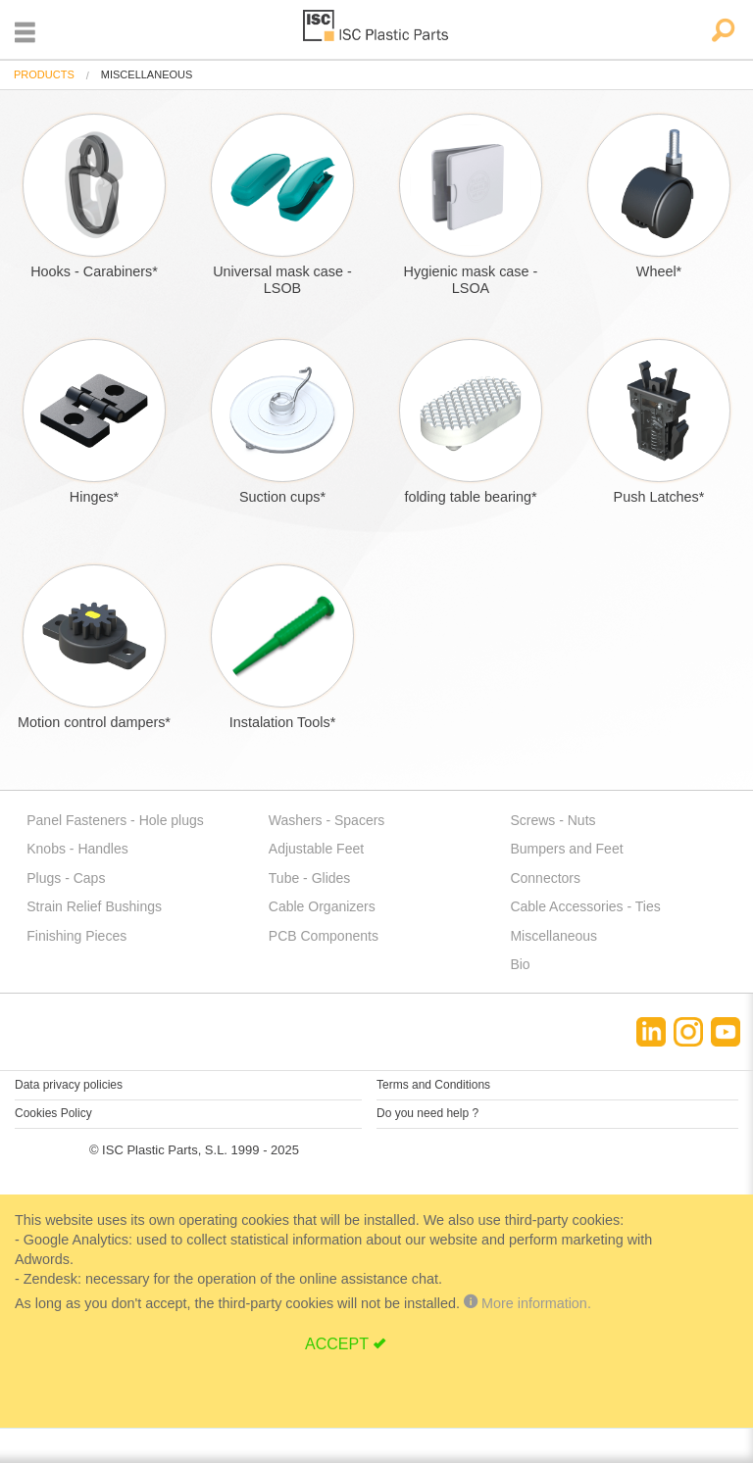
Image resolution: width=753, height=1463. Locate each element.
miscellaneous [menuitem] (147, 75)
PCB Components (323, 936)
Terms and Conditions (433, 1085)
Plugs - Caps (65, 878)
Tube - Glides (310, 878)
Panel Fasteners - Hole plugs (115, 820)
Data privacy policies (69, 1085)
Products (44, 74)
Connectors (545, 878)
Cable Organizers (322, 906)
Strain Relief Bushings (94, 906)
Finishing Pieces (76, 936)
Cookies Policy (53, 1113)
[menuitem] (44, 75)
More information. (527, 1303)
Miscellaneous (553, 936)
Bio (519, 964)
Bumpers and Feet (566, 848)
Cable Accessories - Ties (585, 906)
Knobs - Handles (77, 848)
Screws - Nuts (552, 820)
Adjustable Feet (316, 848)
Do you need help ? (427, 1113)
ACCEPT (337, 1344)
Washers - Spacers (327, 820)
